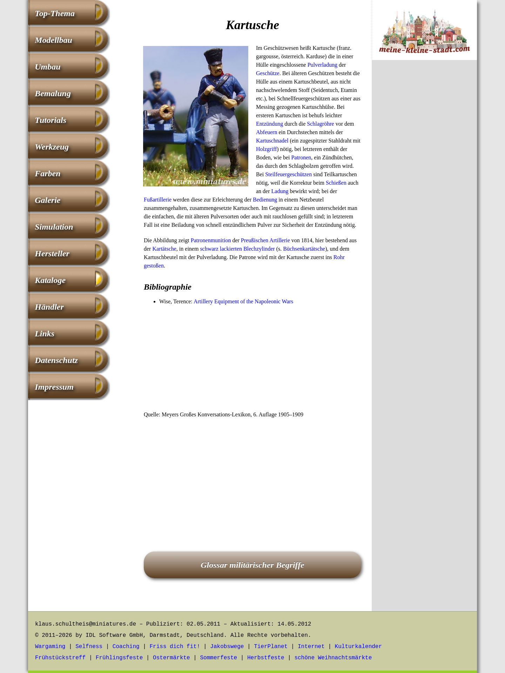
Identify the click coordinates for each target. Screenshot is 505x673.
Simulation (54, 226)
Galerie (47, 200)
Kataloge (50, 280)
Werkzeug (52, 146)
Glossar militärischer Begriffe (252, 564)
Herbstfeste (265, 658)
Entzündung (269, 124)
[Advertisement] (252, 358)
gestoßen (154, 266)
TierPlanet (271, 647)
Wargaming (50, 647)
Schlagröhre (320, 124)
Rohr (339, 257)
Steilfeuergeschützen (288, 174)
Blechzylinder (259, 249)
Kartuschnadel (272, 141)
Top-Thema (55, 13)
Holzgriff (266, 149)
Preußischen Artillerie (265, 240)
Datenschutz (56, 360)
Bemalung (53, 93)
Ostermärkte (171, 658)
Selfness (88, 647)
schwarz (209, 249)
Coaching (126, 647)
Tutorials (50, 120)
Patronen (301, 157)
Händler (49, 306)
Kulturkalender (358, 647)
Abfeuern (266, 132)
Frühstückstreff (60, 658)
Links (44, 333)
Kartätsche (164, 249)
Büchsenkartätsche (304, 249)
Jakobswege (227, 647)
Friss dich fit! (174, 647)
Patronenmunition (211, 240)
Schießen (336, 183)
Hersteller (52, 253)
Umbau (47, 66)
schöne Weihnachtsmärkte (333, 658)
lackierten (231, 249)
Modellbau (53, 40)
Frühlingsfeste (119, 658)
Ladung (280, 191)
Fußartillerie (157, 200)
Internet (311, 647)
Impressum (54, 386)
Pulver (315, 65)
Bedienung (265, 200)
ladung (329, 65)
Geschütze (268, 73)
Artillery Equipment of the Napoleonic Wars (243, 301)
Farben (47, 173)
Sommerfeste (218, 658)
